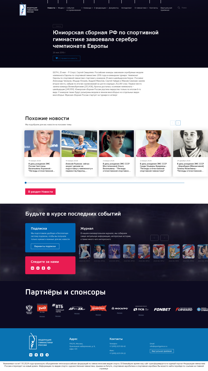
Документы (114, 8)
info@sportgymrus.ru (158, 346)
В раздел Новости (40, 193)
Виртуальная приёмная (162, 351)
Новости (51, 8)
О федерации (100, 8)
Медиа (61, 8)
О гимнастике (141, 8)
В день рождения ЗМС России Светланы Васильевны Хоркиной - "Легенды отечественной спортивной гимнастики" (43, 170)
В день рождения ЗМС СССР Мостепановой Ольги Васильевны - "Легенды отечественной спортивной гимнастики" (122, 170)
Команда (87, 8)
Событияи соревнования (74, 9)
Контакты (154, 8)
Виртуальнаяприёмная (166, 9)
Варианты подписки (45, 246)
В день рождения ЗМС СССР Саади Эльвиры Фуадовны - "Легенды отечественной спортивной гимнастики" (162, 169)
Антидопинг (126, 8)
